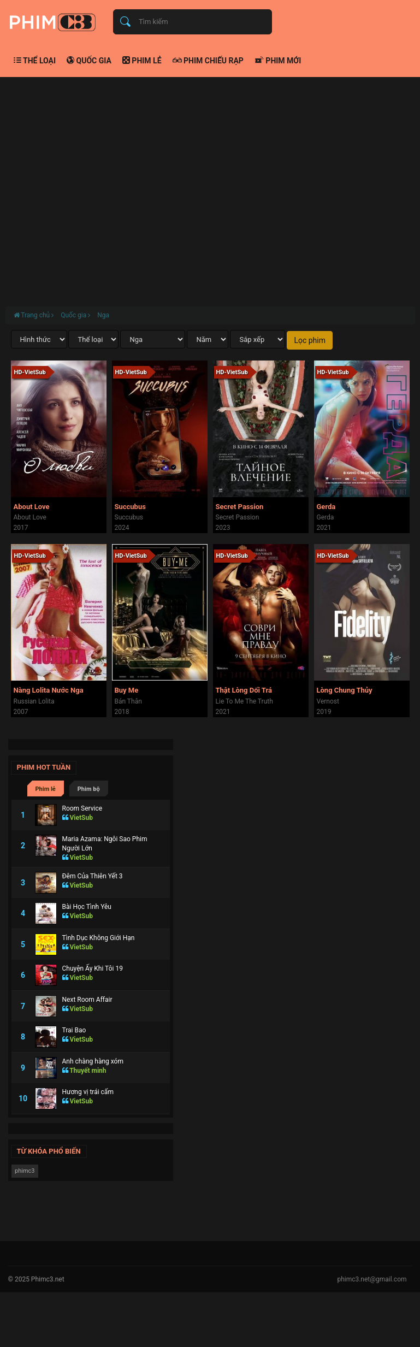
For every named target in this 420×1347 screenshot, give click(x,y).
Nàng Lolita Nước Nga (49, 690)
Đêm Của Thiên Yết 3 (92, 876)
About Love (32, 507)
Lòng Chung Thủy (344, 690)
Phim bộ (89, 789)
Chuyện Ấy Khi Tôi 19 (92, 968)
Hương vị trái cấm (88, 1092)
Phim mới (278, 60)
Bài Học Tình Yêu (86, 907)
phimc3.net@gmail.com (371, 1279)
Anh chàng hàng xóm (92, 1061)
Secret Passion (240, 507)
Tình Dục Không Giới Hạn (98, 938)
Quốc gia (89, 60)
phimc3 (25, 1170)
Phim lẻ (142, 60)
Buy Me (127, 690)
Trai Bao (74, 1030)
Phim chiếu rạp (208, 60)
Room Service (82, 808)
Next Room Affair (87, 999)
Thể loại (35, 60)
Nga (103, 315)
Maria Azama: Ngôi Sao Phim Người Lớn (104, 843)
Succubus (130, 507)
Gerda (326, 507)
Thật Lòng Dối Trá (244, 690)
